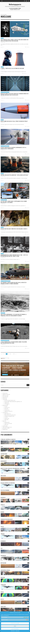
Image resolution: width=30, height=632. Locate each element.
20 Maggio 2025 (3, 42)
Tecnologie (4, 412)
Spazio (5, 419)
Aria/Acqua (6, 407)
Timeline (3, 398)
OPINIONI (4, 392)
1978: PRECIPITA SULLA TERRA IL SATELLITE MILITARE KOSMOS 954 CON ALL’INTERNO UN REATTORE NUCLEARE (14, 40)
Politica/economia (7, 423)
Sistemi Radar (6, 413)
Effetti (3, 420)
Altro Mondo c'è (4, 428)
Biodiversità (3, 461)
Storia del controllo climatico (8, 400)
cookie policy (17, 630)
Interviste (3, 397)
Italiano (3, 358)
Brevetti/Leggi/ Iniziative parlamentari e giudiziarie (12, 401)
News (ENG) (4, 396)
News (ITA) (4, 395)
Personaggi (6, 403)
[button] (28, 612)
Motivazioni (3, 562)
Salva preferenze (15, 628)
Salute (5, 424)
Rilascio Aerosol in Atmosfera (9, 414)
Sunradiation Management (8, 415)
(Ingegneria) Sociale (7, 410)
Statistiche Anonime (15, 623)
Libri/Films (4, 425)
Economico (6, 409)
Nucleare (2, 38)
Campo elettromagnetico (6, 426)
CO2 (1, 548)
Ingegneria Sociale (5, 394)
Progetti (5, 402)
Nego (15, 626)
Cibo (5, 406)
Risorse (5, 408)
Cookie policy (13, 630)
